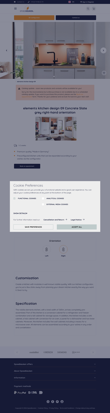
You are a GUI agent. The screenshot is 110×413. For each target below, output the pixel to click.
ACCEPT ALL (77, 227)
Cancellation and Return (54, 220)
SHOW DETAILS (19, 213)
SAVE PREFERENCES (33, 227)
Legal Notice (76, 220)
